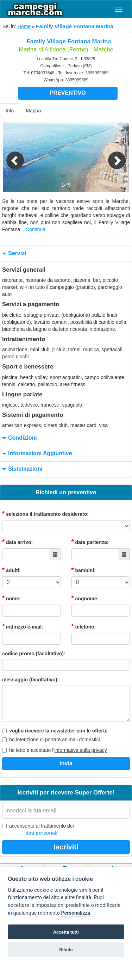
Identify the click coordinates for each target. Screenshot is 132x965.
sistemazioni (21, 469)
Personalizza (75, 913)
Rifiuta (66, 949)
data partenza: (90, 541)
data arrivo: (17, 541)
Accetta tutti (66, 932)
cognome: (85, 598)
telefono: (83, 626)
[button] (10, 157)
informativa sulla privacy (80, 750)
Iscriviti (66, 847)
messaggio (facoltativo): (30, 679)
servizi (13, 253)
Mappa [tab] (33, 110)
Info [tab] (10, 110)
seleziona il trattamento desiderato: (45, 513)
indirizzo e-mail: (22, 626)
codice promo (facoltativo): (33, 653)
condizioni (18, 438)
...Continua (33, 229)
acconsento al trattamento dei (38, 829)
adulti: (11, 570)
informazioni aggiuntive (36, 454)
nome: (11, 598)
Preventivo (68, 93)
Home (24, 26)
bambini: (83, 570)
